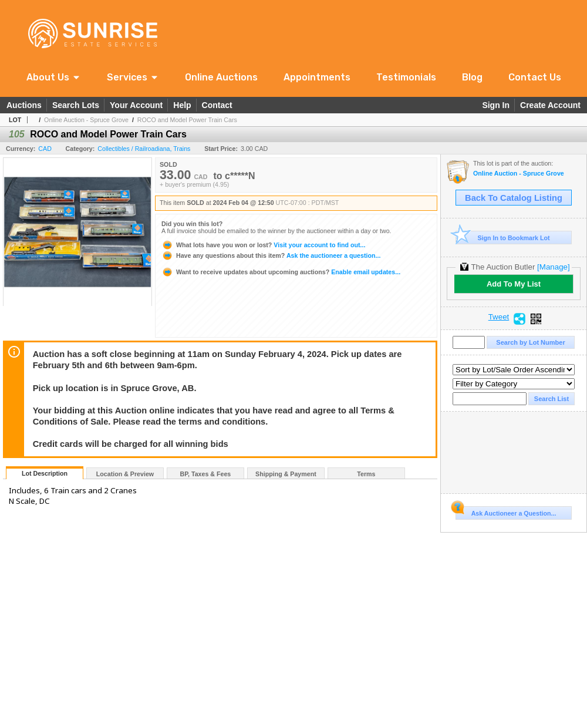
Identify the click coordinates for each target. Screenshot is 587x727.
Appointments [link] (317, 77)
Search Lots (75, 105)
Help (182, 105)
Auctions (24, 105)
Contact (217, 105)
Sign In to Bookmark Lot (503, 237)
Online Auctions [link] (221, 77)
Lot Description (45, 473)
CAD (45, 148)
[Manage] (553, 266)
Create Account (550, 105)
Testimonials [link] (406, 77)
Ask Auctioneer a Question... (506, 511)
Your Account (136, 105)
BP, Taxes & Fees (205, 473)
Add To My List (514, 284)
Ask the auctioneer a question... (270, 255)
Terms (366, 473)
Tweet (499, 317)
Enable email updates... (280, 271)
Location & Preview (125, 473)
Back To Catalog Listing (513, 198)
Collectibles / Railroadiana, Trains (143, 148)
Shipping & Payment (285, 473)
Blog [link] (472, 77)
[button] (54, 77)
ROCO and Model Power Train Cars (187, 119)
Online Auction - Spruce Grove (86, 119)
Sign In (496, 105)
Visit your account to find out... (263, 244)
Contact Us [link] (534, 77)
